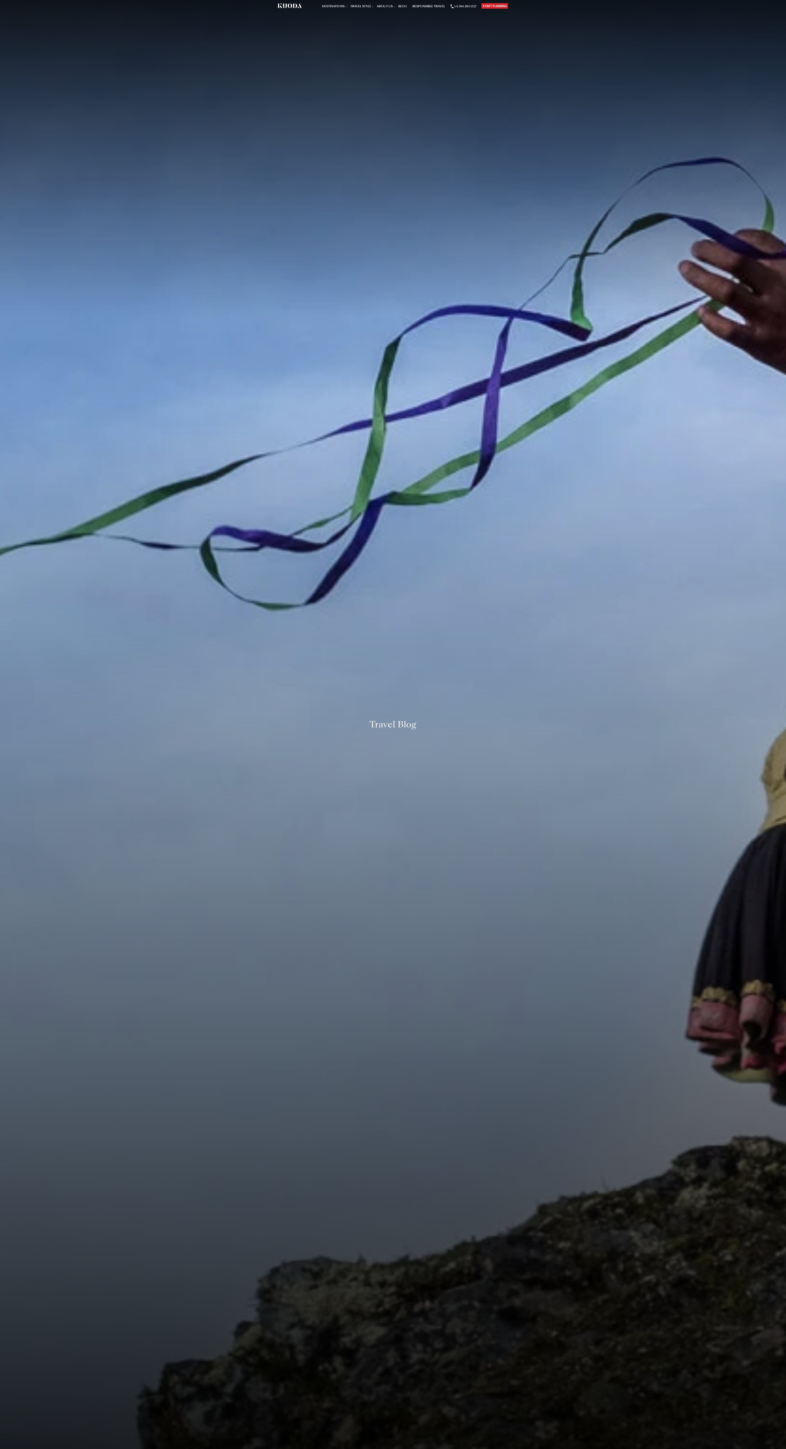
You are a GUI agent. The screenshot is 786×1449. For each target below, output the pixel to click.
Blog (402, 6)
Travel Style (360, 6)
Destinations (333, 6)
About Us (385, 6)
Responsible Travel (428, 6)
